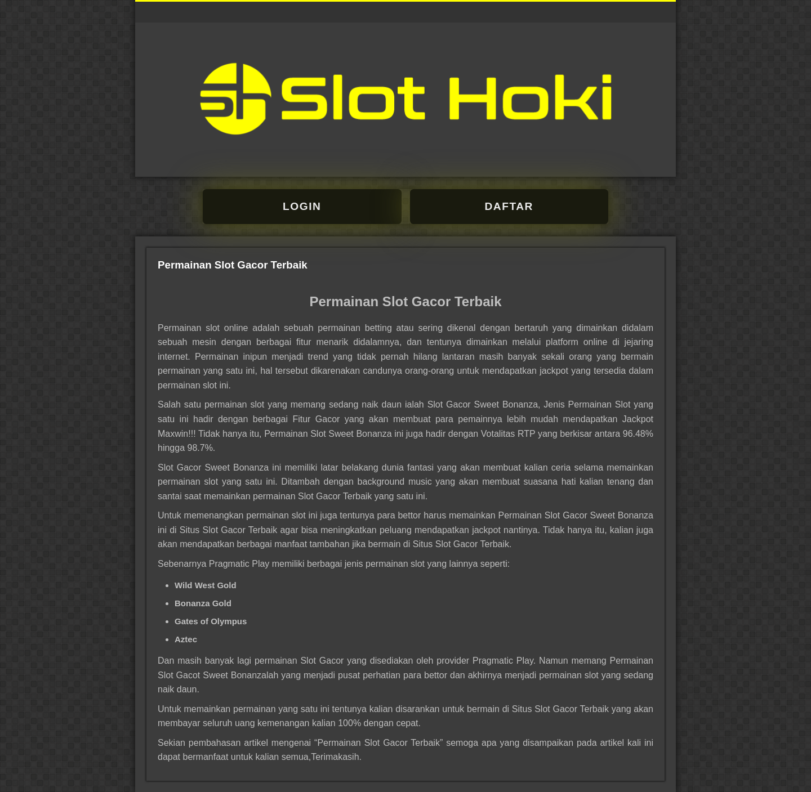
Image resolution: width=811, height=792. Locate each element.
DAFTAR (509, 206)
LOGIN (302, 206)
